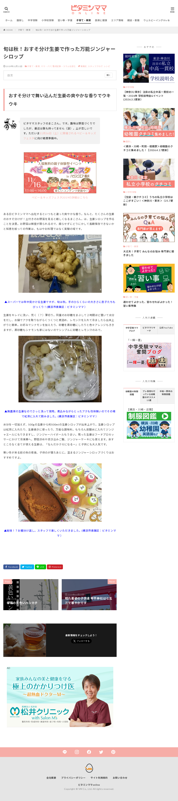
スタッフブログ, (96, 66)
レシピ (107, 66)
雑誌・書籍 (133, 20)
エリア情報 (117, 20)
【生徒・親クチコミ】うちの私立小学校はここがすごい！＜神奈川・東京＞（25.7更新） (148, 200)
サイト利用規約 (99, 777)
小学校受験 (48, 20)
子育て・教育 (83, 20)
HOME (9, 30)
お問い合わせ (120, 777)
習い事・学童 (65, 20)
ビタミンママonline (89, 784)
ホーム (9, 20)
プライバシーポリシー (73, 777)
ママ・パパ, (46, 66)
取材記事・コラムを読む (64, 66)
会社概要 (51, 777)
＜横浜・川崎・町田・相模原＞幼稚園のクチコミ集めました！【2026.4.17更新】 (148, 148)
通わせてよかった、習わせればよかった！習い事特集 (148, 303)
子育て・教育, (33, 66)
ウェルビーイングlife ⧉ (156, 20)
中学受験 (33, 20)
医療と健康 (101, 20)
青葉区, (84, 66)
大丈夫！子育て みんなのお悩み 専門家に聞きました (148, 253)
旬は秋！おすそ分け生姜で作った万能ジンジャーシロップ (63, 30)
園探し (20, 20)
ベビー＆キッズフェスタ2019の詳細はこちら (60, 175)
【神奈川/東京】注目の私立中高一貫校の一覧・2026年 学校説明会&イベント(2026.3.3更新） (148, 95)
